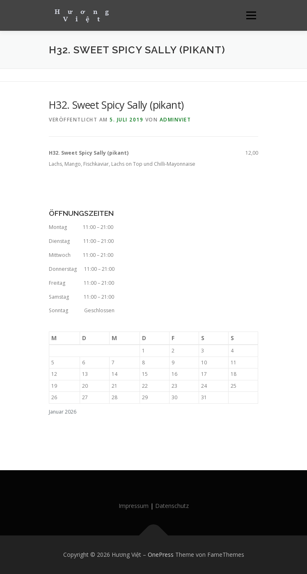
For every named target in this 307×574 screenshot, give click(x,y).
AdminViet (175, 119)
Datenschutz (172, 506)
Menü (250, 15)
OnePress (161, 554)
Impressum (134, 506)
